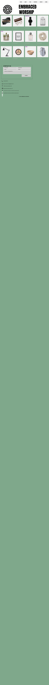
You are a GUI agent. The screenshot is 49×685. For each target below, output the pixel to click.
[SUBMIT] (26, 75)
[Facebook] (2, 94)
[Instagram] (2, 95)
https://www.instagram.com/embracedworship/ (11, 90)
